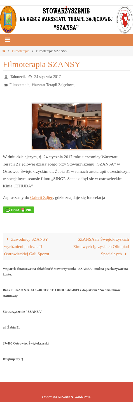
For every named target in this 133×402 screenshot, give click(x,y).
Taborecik (18, 77)
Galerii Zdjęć (41, 197)
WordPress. (82, 397)
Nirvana (64, 397)
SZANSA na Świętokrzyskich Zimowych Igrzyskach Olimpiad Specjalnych (101, 246)
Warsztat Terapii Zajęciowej (54, 85)
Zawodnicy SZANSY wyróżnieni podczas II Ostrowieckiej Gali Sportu (26, 246)
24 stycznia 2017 (47, 77)
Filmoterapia (20, 51)
